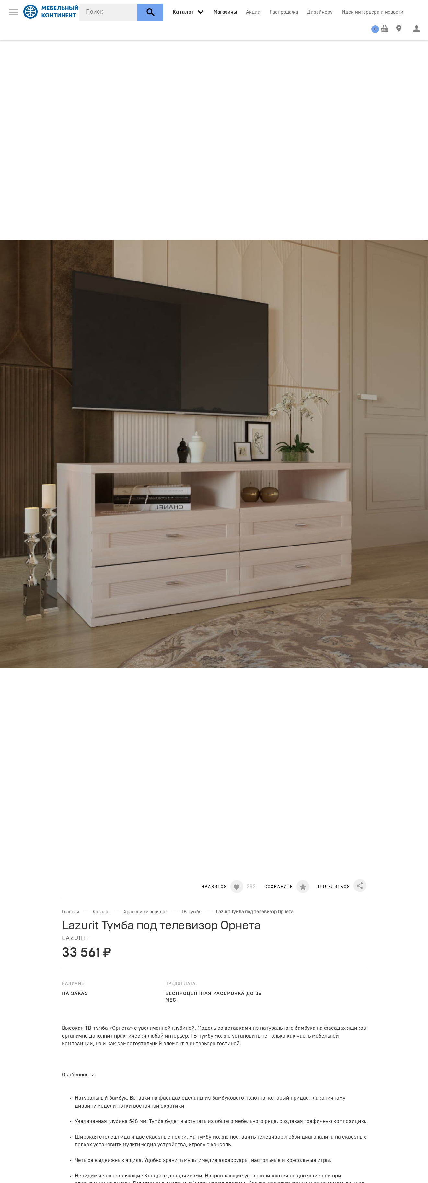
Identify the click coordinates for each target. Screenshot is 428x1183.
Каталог (101, 912)
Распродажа (284, 12)
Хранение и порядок (146, 912)
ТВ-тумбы (191, 912)
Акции (253, 12)
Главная (70, 912)
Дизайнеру (320, 12)
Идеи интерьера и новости (372, 12)
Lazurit (75, 938)
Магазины (225, 12)
